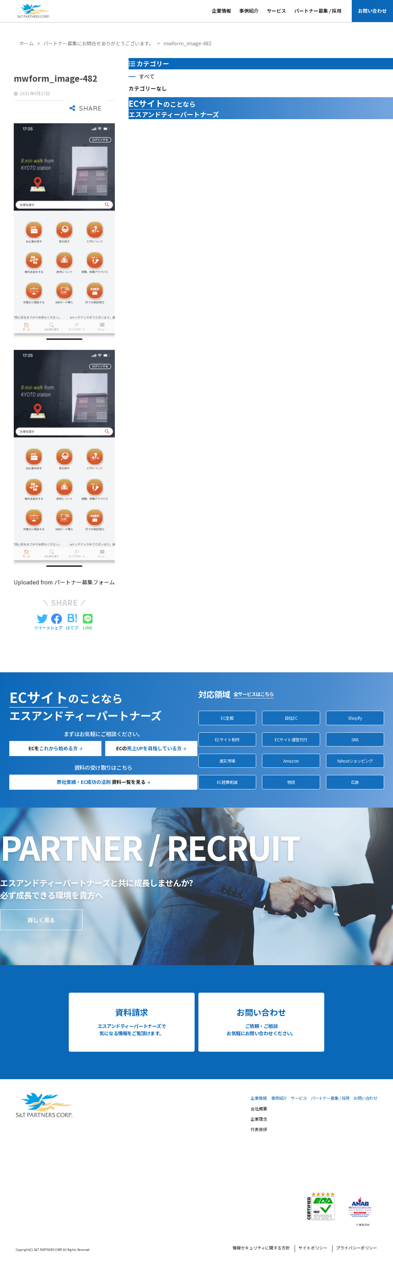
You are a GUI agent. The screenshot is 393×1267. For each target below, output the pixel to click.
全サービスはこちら (253, 693)
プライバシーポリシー (356, 1248)
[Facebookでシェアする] (56, 622)
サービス (276, 10)
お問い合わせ (372, 10)
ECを (53, 748)
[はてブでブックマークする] (72, 622)
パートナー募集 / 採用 (317, 10)
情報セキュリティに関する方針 (261, 1248)
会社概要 (259, 1109)
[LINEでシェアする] (87, 622)
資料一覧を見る (101, 781)
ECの (149, 748)
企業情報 (221, 10)
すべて (147, 76)
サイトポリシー (312, 1248)
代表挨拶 (259, 1129)
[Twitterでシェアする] (42, 622)
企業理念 (259, 1119)
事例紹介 (249, 10)
